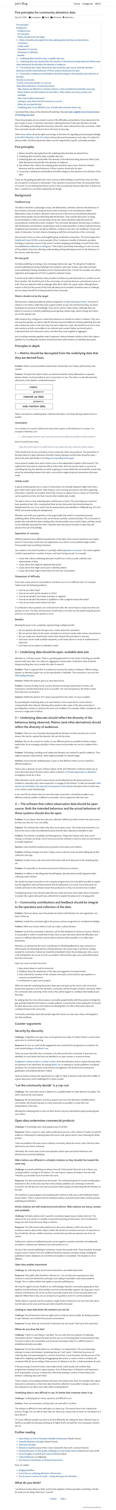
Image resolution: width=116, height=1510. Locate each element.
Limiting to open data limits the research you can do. (40, 101)
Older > (63, 1498)
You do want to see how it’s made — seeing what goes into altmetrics (48, 1476)
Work (45, 17)
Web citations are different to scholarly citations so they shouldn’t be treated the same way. (56, 89)
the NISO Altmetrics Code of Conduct (33, 137)
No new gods (23, 34)
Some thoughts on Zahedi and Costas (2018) (38, 1454)
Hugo (90, 1507)
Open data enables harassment (31, 98)
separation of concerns (72, 550)
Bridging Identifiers (27, 1470)
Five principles (22, 24)
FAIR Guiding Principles (24, 675)
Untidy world (23, 46)
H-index (67, 301)
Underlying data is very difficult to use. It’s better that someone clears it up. (49, 107)
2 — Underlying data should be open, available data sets (40, 58)
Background (21, 27)
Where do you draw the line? (30, 104)
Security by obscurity (25, 80)
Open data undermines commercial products (35, 86)
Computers (35, 17)
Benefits (21, 55)
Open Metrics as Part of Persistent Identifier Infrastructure (43, 1438)
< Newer (52, 1498)
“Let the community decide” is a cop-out (33, 83)
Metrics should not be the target (31, 37)
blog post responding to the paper (59, 458)
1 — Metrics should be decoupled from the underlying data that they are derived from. (52, 40)
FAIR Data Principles (27, 1444)
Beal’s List (56, 1064)
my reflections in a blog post (39, 246)
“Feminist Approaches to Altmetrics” (81, 772)
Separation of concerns (27, 49)
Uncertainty (23, 43)
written (29, 134)
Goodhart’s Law (41, 1048)
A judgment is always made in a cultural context (35, 1061)
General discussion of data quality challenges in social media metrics (48, 1451)
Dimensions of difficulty (28, 52)
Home (77, 3)
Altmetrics (56, 17)
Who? (98, 3)
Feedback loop (24, 31)
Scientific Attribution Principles (31, 1441)
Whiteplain (98, 1507)
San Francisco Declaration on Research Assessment (41, 1460)
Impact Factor (81, 301)
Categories (87, 3)
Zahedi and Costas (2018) (26, 240)
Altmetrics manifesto (27, 1447)
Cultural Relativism (27, 1457)
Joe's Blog (21, 3)
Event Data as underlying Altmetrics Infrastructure (40, 1473)
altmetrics (68, 17)
